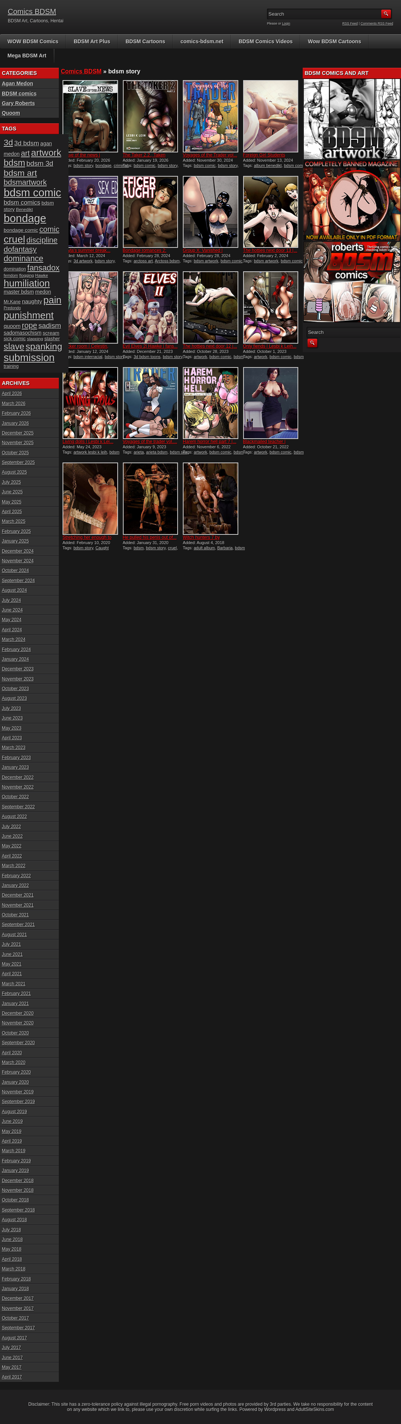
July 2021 (11, 944)
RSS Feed (350, 23)
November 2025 (18, 442)
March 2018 (13, 1269)
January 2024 (15, 659)
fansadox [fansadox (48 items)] (43, 267)
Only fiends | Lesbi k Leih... (270, 346)
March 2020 (13, 1062)
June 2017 (12, 1357)
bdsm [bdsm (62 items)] (14, 163)
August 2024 (14, 590)
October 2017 (15, 1318)
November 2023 (18, 679)
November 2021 (18, 905)
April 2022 (12, 856)
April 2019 (12, 1141)
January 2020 (15, 1082)
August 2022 (14, 816)
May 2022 (12, 846)
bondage (103, 165)
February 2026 (16, 413)
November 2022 (18, 787)
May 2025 (12, 502)
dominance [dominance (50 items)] (23, 258)
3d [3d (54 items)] (8, 142)
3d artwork (82, 261)
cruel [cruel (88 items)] (14, 239)
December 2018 (18, 1180)
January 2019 (15, 1170)
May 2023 (12, 728)
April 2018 (12, 1259)
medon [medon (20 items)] (43, 292)
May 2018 (12, 1249)
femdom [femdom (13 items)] (11, 275)
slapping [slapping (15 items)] (35, 338)
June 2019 (12, 1121)
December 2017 (18, 1298)
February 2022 (16, 875)
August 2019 (14, 1111)
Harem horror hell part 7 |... (209, 441)
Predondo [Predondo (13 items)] (12, 308)
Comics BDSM (32, 11)
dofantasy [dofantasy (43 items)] (20, 249)
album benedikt (268, 165)
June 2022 (12, 836)
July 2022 (11, 826)
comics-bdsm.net (202, 41)
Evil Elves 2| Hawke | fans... (150, 346)
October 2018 (15, 1200)
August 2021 (14, 934)
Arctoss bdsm (167, 261)
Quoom (11, 113)
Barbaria (225, 548)
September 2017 (18, 1327)
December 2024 (18, 551)
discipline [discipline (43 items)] (42, 240)
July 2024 (11, 600)
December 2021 (18, 895)
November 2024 (18, 560)
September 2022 (18, 806)
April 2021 (12, 973)
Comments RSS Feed (376, 23)
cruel (172, 548)
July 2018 (11, 1229)
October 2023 (15, 688)
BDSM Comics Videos (266, 41)
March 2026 (13, 403)
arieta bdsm (157, 452)
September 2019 (18, 1101)
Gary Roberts (18, 103)
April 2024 (12, 629)
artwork (200, 356)
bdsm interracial (87, 356)
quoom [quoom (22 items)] (12, 326)
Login (286, 23)
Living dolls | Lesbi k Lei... (88, 441)
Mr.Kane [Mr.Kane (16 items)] (12, 301)
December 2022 (18, 777)
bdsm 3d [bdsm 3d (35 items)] (39, 163)
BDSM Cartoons (145, 41)
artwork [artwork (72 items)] (46, 153)
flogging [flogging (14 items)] (26, 275)
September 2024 (18, 580)
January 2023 (15, 767)
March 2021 (13, 983)
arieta (139, 452)
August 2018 (14, 1219)
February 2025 (16, 531)
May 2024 (12, 619)
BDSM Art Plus (92, 41)
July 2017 (11, 1347)
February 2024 (16, 649)
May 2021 (12, 964)
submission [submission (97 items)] (29, 357)
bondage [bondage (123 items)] (25, 218)
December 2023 (18, 669)
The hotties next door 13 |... (270, 250)
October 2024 (15, 570)
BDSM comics (19, 94)
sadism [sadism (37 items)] (49, 325)
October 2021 (15, 915)
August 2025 (14, 472)
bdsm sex (178, 452)
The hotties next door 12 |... (210, 346)
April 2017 (12, 1377)
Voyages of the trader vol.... (150, 441)
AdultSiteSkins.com (315, 1409)
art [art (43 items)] (25, 153)
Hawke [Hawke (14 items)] (41, 275)
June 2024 (12, 610)
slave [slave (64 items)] (14, 346)
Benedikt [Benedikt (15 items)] (24, 209)
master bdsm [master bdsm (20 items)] (19, 292)
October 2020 (15, 1033)
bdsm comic (145, 165)
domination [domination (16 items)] (15, 269)
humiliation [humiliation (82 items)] (27, 283)
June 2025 (12, 492)
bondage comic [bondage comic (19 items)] (21, 230)
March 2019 (13, 1150)
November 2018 (18, 1190)
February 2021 (16, 993)
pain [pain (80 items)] (52, 300)
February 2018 (16, 1279)
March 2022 (13, 865)
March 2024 (13, 639)
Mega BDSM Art (27, 56)
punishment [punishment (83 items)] (29, 315)
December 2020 (18, 1013)
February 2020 (16, 1072)
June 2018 (12, 1239)
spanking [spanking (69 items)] (44, 346)
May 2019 (12, 1131)
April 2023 (12, 738)
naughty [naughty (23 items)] (32, 301)
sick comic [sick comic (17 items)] (15, 338)
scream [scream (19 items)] (51, 333)
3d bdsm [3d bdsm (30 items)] (26, 143)
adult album (204, 548)
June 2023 (12, 718)
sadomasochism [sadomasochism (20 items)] (22, 333)
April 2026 (12, 393)
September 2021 (18, 924)
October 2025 (15, 452)
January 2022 (15, 885)
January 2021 (15, 1003)
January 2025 (15, 541)
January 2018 (15, 1288)
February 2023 (16, 757)
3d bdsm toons (147, 356)
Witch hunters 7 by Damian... (201, 540)
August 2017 (14, 1338)
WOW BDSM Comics (32, 41)
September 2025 (18, 462)
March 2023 (13, 747)
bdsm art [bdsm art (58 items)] (20, 173)
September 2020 (18, 1042)
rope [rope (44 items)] (29, 325)
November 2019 (18, 1092)
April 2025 (12, 511)
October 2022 (15, 796)
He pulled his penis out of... (150, 537)
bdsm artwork (206, 261)
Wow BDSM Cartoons (334, 41)
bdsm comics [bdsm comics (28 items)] (22, 202)
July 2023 (11, 708)
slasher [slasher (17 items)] (52, 338)
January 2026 (15, 423)
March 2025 (13, 521)
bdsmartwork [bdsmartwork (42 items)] (25, 182)
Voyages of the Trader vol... (210, 155)
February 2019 (16, 1160)
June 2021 (12, 954)
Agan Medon (17, 83)
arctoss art (143, 261)
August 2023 (14, 698)
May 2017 (12, 1367)
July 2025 (11, 482)
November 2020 (18, 1023)
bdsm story (83, 165)
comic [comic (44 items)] (49, 229)
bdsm (139, 548)
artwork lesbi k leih (90, 452)
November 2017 (18, 1308)
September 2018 (18, 1210)
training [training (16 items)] (11, 366)
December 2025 (18, 433)
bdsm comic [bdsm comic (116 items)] (32, 193)
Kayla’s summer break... (87, 250)
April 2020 (12, 1052)
